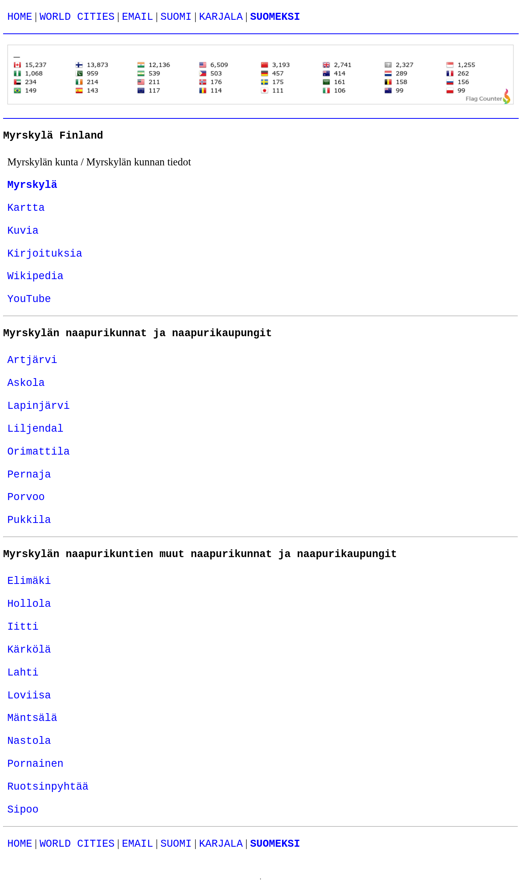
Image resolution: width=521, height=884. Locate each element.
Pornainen (35, 764)
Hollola (29, 604)
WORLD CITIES (77, 17)
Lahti (23, 673)
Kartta (26, 208)
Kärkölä (29, 650)
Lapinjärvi (38, 406)
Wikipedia (35, 276)
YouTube (29, 299)
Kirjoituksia (44, 254)
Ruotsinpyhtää (48, 787)
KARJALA (221, 17)
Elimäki (29, 581)
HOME (19, 17)
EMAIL (137, 17)
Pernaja (29, 475)
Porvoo (26, 497)
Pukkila (29, 520)
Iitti (23, 627)
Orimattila (38, 452)
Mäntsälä (32, 718)
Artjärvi (32, 360)
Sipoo (23, 810)
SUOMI (176, 17)
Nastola (29, 741)
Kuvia (23, 231)
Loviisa (29, 696)
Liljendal (35, 429)
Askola (26, 383)
